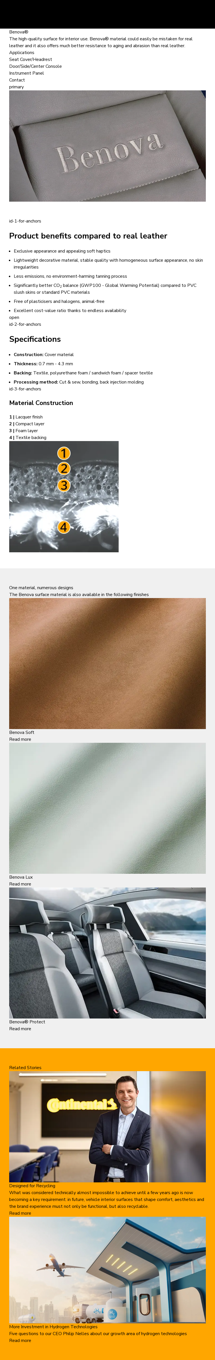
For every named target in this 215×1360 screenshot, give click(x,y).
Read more (20, 739)
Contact (17, 80)
